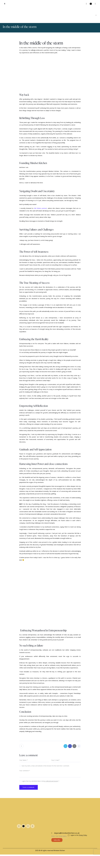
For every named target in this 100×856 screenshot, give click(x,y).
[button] (4, 4)
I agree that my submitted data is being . (40, 781)
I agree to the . (78, 836)
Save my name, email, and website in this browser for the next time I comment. (45, 766)
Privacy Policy (83, 836)
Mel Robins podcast (40, 208)
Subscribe (57, 841)
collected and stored (52, 781)
